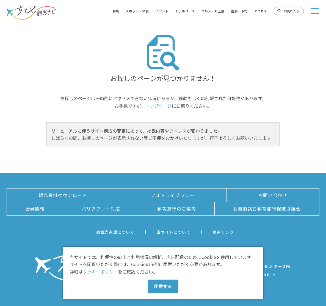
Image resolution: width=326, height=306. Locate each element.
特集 (115, 11)
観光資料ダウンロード (63, 195)
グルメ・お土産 (212, 11)
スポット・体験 (137, 11)
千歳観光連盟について (113, 232)
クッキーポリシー (100, 271)
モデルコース (185, 11)
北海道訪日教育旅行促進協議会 (267, 208)
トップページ (158, 105)
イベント (161, 11)
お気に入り (291, 11)
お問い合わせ (273, 195)
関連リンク (223, 232)
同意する (163, 286)
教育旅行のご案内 (176, 208)
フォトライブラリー (172, 195)
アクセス (260, 11)
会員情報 (35, 208)
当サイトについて (173, 232)
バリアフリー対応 (101, 208)
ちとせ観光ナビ (31, 12)
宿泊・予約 (239, 11)
